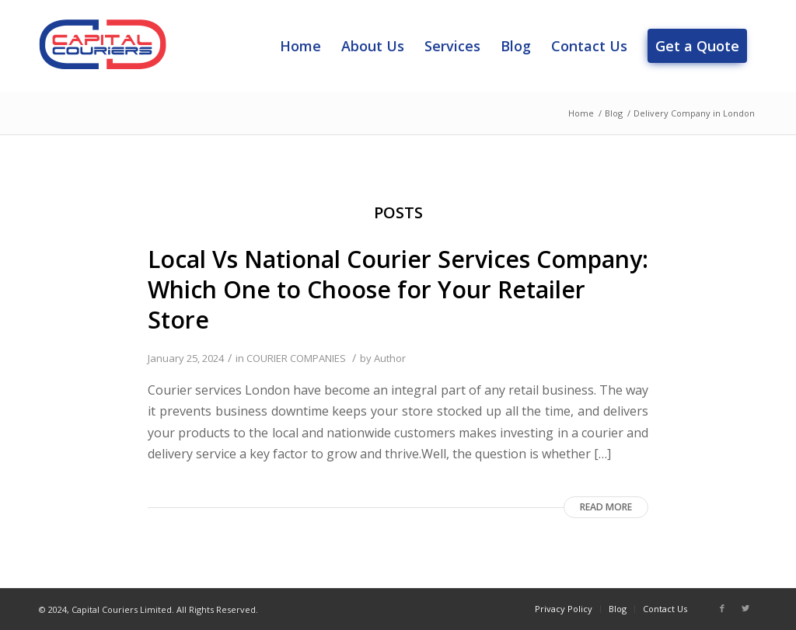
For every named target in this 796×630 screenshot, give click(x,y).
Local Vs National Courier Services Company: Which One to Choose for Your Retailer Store (398, 289)
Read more (606, 506)
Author (390, 358)
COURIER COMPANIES (296, 358)
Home (581, 113)
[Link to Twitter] (745, 608)
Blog (614, 113)
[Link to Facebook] (722, 608)
